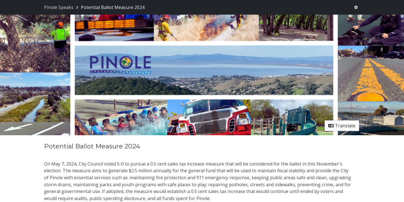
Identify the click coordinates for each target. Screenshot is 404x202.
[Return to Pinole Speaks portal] (61, 7)
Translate (341, 126)
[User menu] (356, 7)
